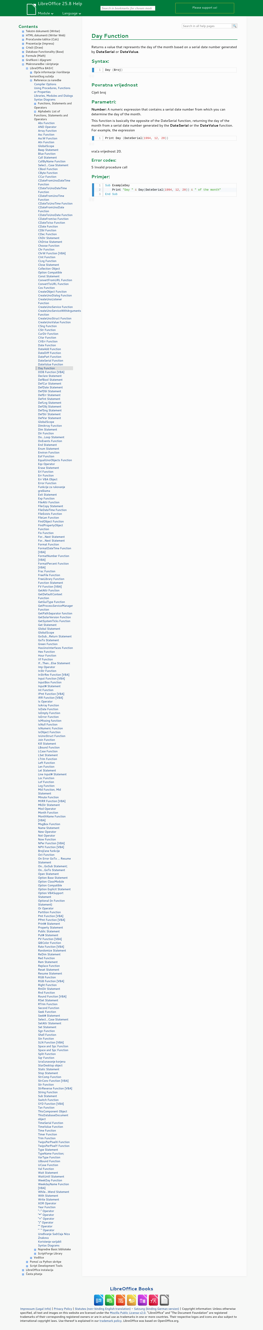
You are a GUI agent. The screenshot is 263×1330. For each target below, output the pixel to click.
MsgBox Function (49, 824)
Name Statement (48, 828)
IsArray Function (48, 705)
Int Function (45, 690)
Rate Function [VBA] (51, 947)
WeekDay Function (50, 1180)
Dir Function (46, 433)
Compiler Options (45, 84)
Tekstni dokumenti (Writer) (43, 31)
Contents (28, 26)
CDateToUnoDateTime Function (52, 190)
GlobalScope (46, 146)
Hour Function (47, 655)
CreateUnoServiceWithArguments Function (55, 312)
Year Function (47, 1207)
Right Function (47, 985)
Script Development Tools (46, 1266)
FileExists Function (50, 514)
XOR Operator (47, 1203)
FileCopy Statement (50, 506)
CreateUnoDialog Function (55, 295)
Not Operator (46, 835)
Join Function (46, 740)
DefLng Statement (49, 403)
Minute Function (48, 797)
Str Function (46, 1084)
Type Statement (48, 1150)
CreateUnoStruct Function (54, 318)
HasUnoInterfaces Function (55, 648)
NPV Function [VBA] (51, 847)
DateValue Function (50, 364)
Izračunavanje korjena (51, 1061)
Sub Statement (47, 1096)
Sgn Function (46, 1031)
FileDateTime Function (52, 510)
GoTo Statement (48, 640)
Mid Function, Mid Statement (49, 791)
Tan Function (46, 1107)
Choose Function (48, 246)
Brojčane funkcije (49, 851)
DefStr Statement (49, 414)
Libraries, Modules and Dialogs (53, 96)
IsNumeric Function (50, 728)
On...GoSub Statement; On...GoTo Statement (53, 868)
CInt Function (46, 257)
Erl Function (45, 472)
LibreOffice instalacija (39, 1270)
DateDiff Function (49, 353)
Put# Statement (48, 935)
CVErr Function (48, 341)
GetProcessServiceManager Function (55, 607)
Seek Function (47, 1012)
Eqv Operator (46, 464)
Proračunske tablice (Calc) (42, 39)
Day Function (46, 368)
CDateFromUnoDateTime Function (54, 182)
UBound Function (49, 1161)
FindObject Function (51, 521)
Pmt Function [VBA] (50, 916)
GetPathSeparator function (55, 613)
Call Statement (47, 157)
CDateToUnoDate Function (55, 215)
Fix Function (46, 533)
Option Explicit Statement (54, 889)
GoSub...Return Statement (55, 636)
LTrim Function (47, 759)
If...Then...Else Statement (54, 663)
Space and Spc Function (53, 1046)
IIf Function (45, 659)
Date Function (47, 345)
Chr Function (46, 249)
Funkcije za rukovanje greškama (51, 489)
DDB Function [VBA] (51, 372)
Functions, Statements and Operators (53, 105)
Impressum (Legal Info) (35, 1309)
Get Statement (47, 625)
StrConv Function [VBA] (53, 1081)
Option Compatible (50, 272)
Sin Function (46, 1039)
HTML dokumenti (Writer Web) (45, 35)
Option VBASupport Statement (50, 895)
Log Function (46, 786)
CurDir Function (48, 334)
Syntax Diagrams (45, 99)
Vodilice (39, 1257)
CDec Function (47, 234)
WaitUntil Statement (51, 1176)
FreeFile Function (49, 575)
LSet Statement (48, 755)
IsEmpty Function (49, 713)
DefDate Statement (50, 387)
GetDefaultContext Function (50, 596)
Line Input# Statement (52, 774)
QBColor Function (49, 943)
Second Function (48, 1008)
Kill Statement (47, 744)
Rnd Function (46, 993)
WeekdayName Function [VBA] (53, 1186)
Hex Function (46, 652)
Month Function (48, 812)
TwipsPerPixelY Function (53, 1146)
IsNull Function (48, 724)
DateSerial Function (50, 360)
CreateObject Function (52, 292)
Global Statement (49, 629)
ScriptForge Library (50, 1253)
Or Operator (46, 908)
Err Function (46, 475)
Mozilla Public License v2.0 (128, 1313)
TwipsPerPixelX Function (54, 1142)
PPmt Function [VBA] (51, 920)
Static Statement (48, 1069)
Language (70, 13)
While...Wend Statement (53, 1192)
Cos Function (46, 288)
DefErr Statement (49, 395)
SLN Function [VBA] (51, 1042)
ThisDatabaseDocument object (53, 1117)
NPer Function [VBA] (51, 843)
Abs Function (46, 123)
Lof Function (46, 782)
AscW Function (47, 138)
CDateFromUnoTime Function (51, 198)
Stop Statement (48, 1073)
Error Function (47, 483)
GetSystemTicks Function (54, 621)
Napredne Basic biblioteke (54, 1249)
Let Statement (47, 770)
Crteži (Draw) (34, 47)
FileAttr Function (48, 502)
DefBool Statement (50, 380)
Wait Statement (48, 1173)
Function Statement (50, 583)
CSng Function (47, 326)
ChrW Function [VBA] (52, 253)
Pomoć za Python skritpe (45, 1262)
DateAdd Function (49, 349)
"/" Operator (45, 1222)
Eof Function (46, 456)
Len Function (46, 767)
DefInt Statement (49, 399)
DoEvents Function (50, 441)
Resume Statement (50, 973)
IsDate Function (48, 709)
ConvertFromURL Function (55, 280)
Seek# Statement (49, 1016)
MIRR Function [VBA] (52, 801)
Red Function (46, 958)
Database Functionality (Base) (45, 52)
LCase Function (48, 751)
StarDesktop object (50, 1065)
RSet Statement (48, 1000)
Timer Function (47, 1134)
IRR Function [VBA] (50, 698)
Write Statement (48, 1199)
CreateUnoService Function (55, 307)
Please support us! (204, 7)
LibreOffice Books (131, 1288)
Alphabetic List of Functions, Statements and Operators (51, 115)
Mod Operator (47, 809)
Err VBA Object (47, 479)
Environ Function (48, 452)
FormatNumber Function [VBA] (53, 558)
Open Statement (48, 874)
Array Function (47, 131)
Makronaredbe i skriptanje (42, 64)
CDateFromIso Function (53, 219)
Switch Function (48, 1100)
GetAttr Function (49, 590)
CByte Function (48, 173)
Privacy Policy (63, 1309)
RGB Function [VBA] (51, 981)
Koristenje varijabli (49, 1242)
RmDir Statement (49, 989)
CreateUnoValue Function (54, 322)
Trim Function (47, 1138)
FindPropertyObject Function (50, 527)
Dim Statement (47, 429)
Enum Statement (48, 449)
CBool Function (48, 169)
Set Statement (47, 1027)
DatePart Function (49, 357)
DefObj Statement (49, 406)
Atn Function (46, 142)
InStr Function (47, 671)
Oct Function (46, 855)
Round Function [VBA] (52, 996)
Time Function (47, 1130)
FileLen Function (48, 518)
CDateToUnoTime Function (55, 203)
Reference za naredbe (47, 80)
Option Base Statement (53, 878)
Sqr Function (46, 1058)
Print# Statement (49, 924)
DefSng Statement (50, 410)
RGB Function (47, 977)
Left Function (46, 763)
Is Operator (45, 701)
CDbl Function (47, 230)
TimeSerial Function (50, 1123)
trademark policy (110, 1321)
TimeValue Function (50, 1127)
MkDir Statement (49, 805)
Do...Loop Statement (51, 437)
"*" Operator (46, 1215)
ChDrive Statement (50, 242)
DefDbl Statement (49, 391)
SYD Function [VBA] (51, 1104)
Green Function (48, 644)
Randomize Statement (52, 950)
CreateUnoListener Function (50, 301)
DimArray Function (50, 426)
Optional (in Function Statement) (51, 902)
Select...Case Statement (53, 165)
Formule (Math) (35, 56)
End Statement (47, 445)
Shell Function (47, 1035)
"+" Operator (46, 1219)
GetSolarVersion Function (54, 617)
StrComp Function (49, 1077)
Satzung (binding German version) (156, 1309)
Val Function (46, 1169)
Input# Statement (49, 686)
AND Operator (47, 127)
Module (44, 13)
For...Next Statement (51, 537)
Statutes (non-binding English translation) (103, 1309)
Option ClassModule (51, 881)
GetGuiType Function (51, 602)
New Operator (47, 832)
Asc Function (46, 134)
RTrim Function (48, 1004)
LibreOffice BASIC (41, 68)
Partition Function (49, 912)
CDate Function (48, 226)
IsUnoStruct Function (51, 736)
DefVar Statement (49, 418)
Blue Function (47, 154)
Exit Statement (47, 495)
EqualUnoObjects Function (55, 460)
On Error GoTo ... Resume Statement (54, 860)
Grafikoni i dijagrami (38, 60)
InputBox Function (50, 682)
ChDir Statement (48, 238)
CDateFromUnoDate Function (51, 209)
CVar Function (47, 337)
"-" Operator (46, 1211)
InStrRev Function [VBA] (53, 675)
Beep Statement (48, 150)
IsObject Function (49, 732)
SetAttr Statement (49, 1023)
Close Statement (48, 265)
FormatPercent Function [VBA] (53, 565)
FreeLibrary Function (51, 579)
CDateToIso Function (51, 223)
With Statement (48, 1196)
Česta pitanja (34, 1274)
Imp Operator (46, 667)
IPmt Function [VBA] (51, 694)
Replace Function (49, 966)
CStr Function (47, 330)
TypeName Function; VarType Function (51, 1155)
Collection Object (49, 269)
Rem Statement (48, 962)
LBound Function (49, 747)
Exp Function (46, 498)
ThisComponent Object (52, 1111)
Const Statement (49, 276)
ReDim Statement (49, 954)
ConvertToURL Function (53, 284)
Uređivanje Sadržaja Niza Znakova (54, 1236)
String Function (48, 1092)
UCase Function (48, 1165)
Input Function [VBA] (51, 678)
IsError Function (48, 717)
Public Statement (49, 931)
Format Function (48, 544)
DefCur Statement (49, 383)
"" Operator (45, 1226)
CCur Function (47, 177)
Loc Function (46, 778)
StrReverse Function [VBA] (55, 1088)
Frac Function (46, 571)
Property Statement (50, 927)
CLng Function (47, 261)
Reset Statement (48, 970)
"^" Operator (46, 1230)
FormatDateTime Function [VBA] (54, 550)
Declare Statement (50, 376)
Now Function (47, 839)
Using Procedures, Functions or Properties (52, 90)
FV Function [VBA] (50, 586)
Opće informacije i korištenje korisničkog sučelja (50, 74)
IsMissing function (49, 721)
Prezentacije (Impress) (40, 43)
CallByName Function (51, 161)
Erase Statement (48, 468)
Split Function (47, 1054)
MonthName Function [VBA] (52, 818)
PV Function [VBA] (50, 939)
